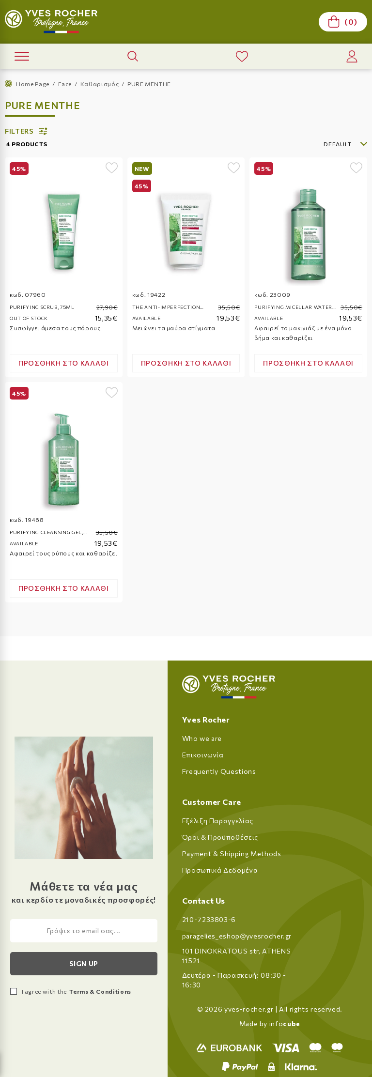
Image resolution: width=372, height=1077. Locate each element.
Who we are (202, 738)
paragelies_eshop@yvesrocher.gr (237, 936)
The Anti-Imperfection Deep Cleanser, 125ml (166, 307)
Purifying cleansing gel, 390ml (46, 532)
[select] (315, 144)
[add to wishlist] (112, 167)
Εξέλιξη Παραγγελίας (217, 820)
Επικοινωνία (203, 755)
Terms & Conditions (99, 991)
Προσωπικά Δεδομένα (220, 870)
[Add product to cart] (64, 363)
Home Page (27, 83)
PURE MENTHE (149, 83)
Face (65, 83)
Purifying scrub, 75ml (42, 307)
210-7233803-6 (209, 919)
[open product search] (132, 56)
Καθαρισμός (99, 83)
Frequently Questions (219, 771)
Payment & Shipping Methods (231, 853)
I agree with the (76, 991)
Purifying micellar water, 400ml (293, 307)
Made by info (269, 1023)
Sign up (84, 963)
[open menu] (22, 56)
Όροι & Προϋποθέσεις (220, 837)
